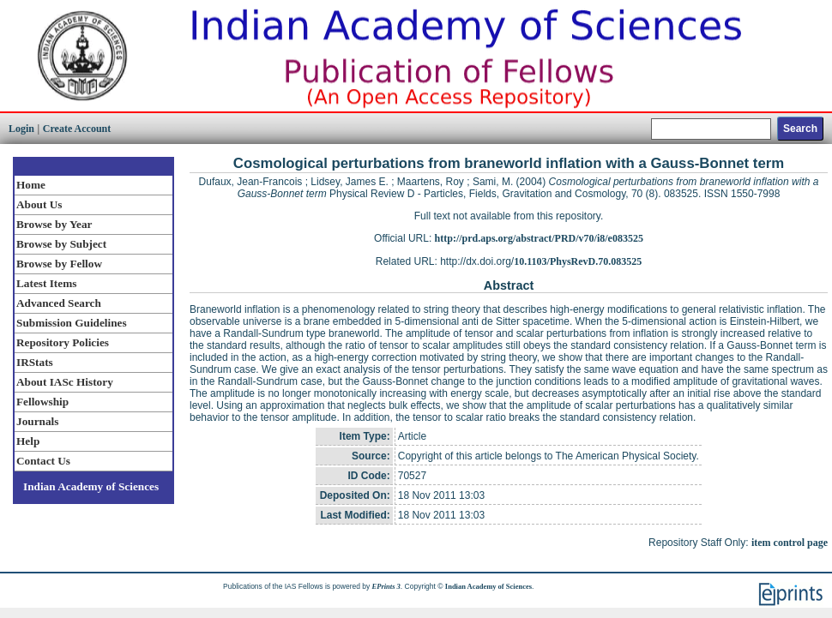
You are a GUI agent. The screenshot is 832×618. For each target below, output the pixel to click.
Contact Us (43, 460)
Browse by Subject (61, 243)
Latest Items (46, 283)
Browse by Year (54, 224)
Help (27, 441)
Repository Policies (62, 342)
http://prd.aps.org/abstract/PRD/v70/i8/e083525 (539, 238)
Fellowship (42, 401)
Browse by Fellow (59, 263)
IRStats (34, 362)
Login (21, 129)
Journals (37, 421)
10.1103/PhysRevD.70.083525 (578, 261)
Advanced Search (58, 303)
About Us (39, 204)
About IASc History (64, 381)
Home (30, 184)
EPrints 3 (386, 586)
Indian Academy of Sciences (91, 486)
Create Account (77, 129)
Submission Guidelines (71, 322)
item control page (789, 543)
